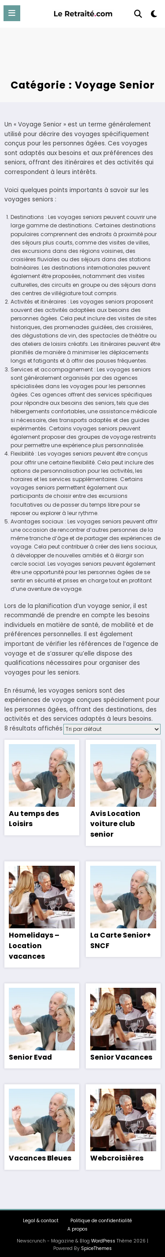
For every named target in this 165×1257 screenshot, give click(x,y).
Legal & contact (41, 1216)
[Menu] (12, 13)
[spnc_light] (154, 15)
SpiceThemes (96, 1243)
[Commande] (112, 729)
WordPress (103, 1236)
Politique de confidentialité (101, 1216)
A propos (77, 1224)
